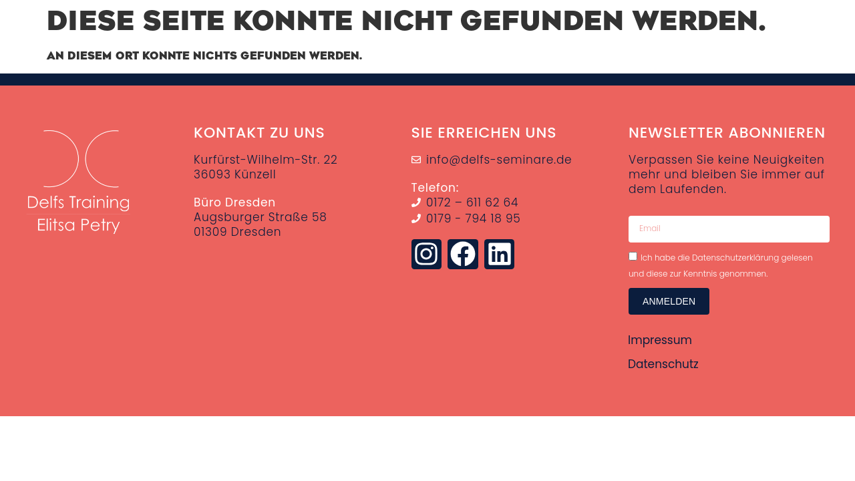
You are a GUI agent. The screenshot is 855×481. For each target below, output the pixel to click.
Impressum (660, 340)
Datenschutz (663, 364)
